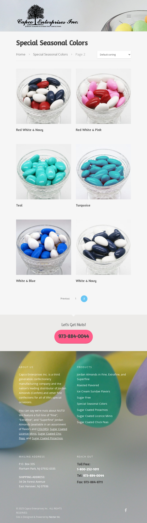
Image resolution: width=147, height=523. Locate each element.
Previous (65, 298)
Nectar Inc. (54, 517)
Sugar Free (84, 397)
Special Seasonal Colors (50, 54)
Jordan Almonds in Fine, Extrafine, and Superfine (101, 377)
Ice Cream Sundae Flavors (93, 391)
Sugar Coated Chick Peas (93, 422)
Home (20, 54)
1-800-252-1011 (88, 469)
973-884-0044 (93, 475)
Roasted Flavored (88, 385)
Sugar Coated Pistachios (47, 438)
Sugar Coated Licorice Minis (95, 416)
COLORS (42, 429)
